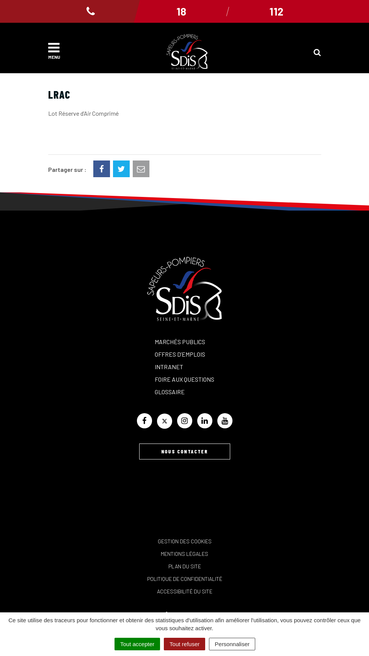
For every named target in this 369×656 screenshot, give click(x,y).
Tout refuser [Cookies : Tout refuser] (184, 644)
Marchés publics (180, 341)
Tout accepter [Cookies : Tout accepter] (137, 644)
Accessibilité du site (184, 591)
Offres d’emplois (180, 354)
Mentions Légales (184, 554)
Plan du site (184, 566)
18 (181, 11)
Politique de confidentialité (184, 579)
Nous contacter (184, 451)
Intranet (169, 366)
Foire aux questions (184, 379)
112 (276, 11)
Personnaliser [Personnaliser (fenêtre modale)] (232, 644)
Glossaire (170, 391)
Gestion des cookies (185, 541)
